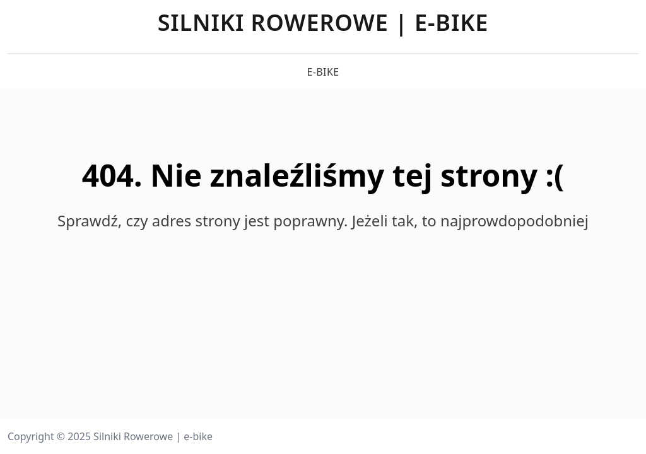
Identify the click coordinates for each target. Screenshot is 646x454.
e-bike (323, 72)
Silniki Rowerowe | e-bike (323, 22)
